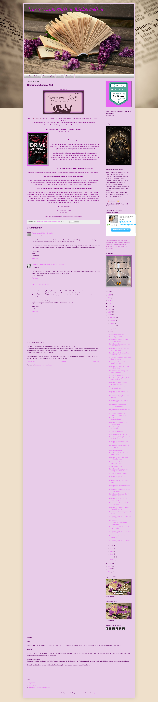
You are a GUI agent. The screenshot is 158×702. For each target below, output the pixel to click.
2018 (109, 563)
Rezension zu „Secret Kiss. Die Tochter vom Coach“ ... (118, 499)
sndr (83, 693)
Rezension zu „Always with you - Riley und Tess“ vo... (118, 383)
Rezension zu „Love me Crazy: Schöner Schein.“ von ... (118, 477)
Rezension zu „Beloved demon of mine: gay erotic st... (118, 340)
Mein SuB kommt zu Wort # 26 (118, 434)
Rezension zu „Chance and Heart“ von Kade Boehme (118, 495)
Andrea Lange (36, 233)
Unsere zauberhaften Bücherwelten (65, 9)
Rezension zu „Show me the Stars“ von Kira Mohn (119, 442)
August (112, 329)
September (113, 326)
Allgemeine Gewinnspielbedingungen (39, 687)
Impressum (79, 76)
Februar (112, 557)
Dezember (113, 317)
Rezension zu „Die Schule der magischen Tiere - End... (117, 405)
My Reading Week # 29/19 (116, 431)
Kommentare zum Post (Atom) (43, 365)
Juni (111, 545)
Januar (112, 559)
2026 (109, 295)
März (111, 554)
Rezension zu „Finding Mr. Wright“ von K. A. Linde (119, 367)
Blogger (94, 693)
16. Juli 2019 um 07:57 (47, 233)
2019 (109, 315)
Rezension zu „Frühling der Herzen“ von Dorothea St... (119, 437)
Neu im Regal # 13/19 (115, 466)
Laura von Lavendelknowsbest (41, 264)
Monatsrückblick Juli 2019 (116, 334)
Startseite (28, 76)
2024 (109, 300)
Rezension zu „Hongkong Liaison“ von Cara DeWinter (119, 458)
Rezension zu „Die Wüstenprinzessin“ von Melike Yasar (120, 512)
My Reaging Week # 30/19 (116, 375)
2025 (109, 298)
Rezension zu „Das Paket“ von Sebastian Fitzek (118, 423)
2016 (109, 569)
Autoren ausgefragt (48, 76)
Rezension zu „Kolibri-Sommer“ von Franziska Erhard (119, 410)
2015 (109, 572)
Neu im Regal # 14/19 (115, 337)
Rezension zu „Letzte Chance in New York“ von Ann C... (119, 527)
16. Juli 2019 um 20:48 (57, 264)
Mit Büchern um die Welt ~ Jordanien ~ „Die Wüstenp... (119, 517)
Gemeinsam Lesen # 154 (116, 450)
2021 (109, 309)
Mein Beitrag (35, 255)
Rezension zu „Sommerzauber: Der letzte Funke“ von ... (119, 387)
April (111, 551)
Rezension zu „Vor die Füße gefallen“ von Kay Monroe (120, 486)
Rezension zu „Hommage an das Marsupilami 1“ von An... (118, 469)
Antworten (35, 258)
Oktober (112, 323)
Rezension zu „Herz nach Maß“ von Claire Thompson (119, 345)
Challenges (37, 76)
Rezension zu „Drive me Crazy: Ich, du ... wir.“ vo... (119, 446)
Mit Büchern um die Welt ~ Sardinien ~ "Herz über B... (119, 503)
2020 (109, 312)
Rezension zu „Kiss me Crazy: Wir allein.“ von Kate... (119, 349)
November (113, 320)
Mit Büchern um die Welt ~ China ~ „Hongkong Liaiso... (119, 462)
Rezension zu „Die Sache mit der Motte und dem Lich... (118, 401)
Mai (111, 548)
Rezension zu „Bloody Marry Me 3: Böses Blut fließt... (119, 378)
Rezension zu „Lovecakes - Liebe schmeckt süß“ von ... (118, 418)
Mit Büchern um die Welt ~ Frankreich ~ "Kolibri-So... (117, 414)
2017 (109, 566)
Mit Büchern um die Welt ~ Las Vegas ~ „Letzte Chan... (120, 532)
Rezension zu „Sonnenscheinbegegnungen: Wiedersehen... (118, 522)
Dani (33, 284)
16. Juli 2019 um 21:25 (42, 284)
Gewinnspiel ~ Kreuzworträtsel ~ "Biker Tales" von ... (118, 362)
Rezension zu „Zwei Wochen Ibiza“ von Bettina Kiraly (119, 353)
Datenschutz (69, 76)
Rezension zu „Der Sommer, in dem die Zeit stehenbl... (119, 490)
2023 (109, 303)
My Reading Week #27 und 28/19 (118, 473)
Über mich (60, 76)
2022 (109, 306)
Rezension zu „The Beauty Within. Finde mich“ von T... (119, 508)
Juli (111, 331)
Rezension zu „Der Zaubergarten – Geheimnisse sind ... (119, 371)
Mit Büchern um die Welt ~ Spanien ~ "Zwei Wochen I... (120, 358)
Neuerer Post (31, 361)
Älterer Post (95, 361)
